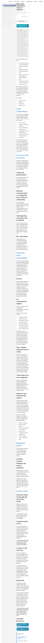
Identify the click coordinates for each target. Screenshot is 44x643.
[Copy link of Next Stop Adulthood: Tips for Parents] (24, 10)
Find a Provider (16, 1)
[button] (10, 5)
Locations (23, 1)
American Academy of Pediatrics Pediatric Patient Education (22, 638)
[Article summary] (23, 21)
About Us (35, 1)
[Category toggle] (16, 6)
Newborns (10, 1)
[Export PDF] (25, 17)
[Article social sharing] (22, 17)
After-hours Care (29, 1)
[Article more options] (28, 17)
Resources (41, 1)
